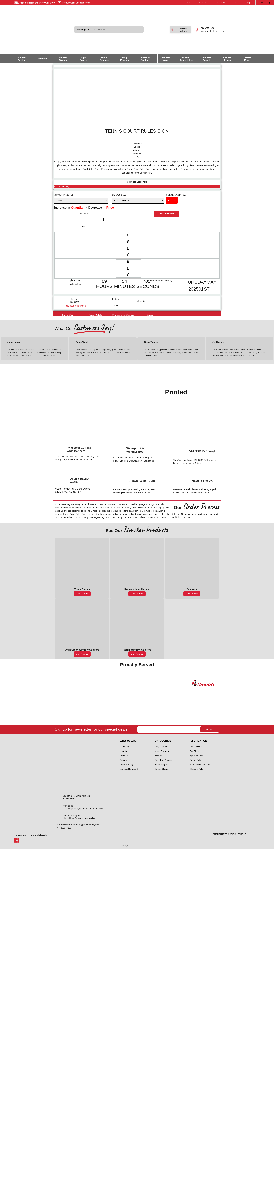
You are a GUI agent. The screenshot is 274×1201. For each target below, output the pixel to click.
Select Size (119, 194)
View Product (82, 593)
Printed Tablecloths (186, 58)
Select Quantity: (176, 194)
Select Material (63, 194)
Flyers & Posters (145, 58)
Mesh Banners (162, 751)
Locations (124, 751)
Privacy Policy (126, 764)
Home (188, 3)
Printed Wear (166, 58)
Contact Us (220, 3)
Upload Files (84, 213)
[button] (180, 29)
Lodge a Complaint (129, 769)
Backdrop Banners (163, 760)
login (249, 3)
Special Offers (196, 755)
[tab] (137, 143)
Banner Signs (161, 764)
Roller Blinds (247, 58)
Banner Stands (63, 58)
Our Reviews (196, 746)
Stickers (42, 58)
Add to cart (167, 213)
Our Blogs (194, 751)
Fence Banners (104, 58)
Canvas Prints (227, 58)
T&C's (235, 3)
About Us (203, 3)
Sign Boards (83, 58)
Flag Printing (124, 58)
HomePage (125, 746)
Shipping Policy (197, 769)
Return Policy (196, 760)
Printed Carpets (207, 58)
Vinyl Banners (161, 746)
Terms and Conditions (200, 764)
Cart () (265, 3)
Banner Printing (22, 58)
